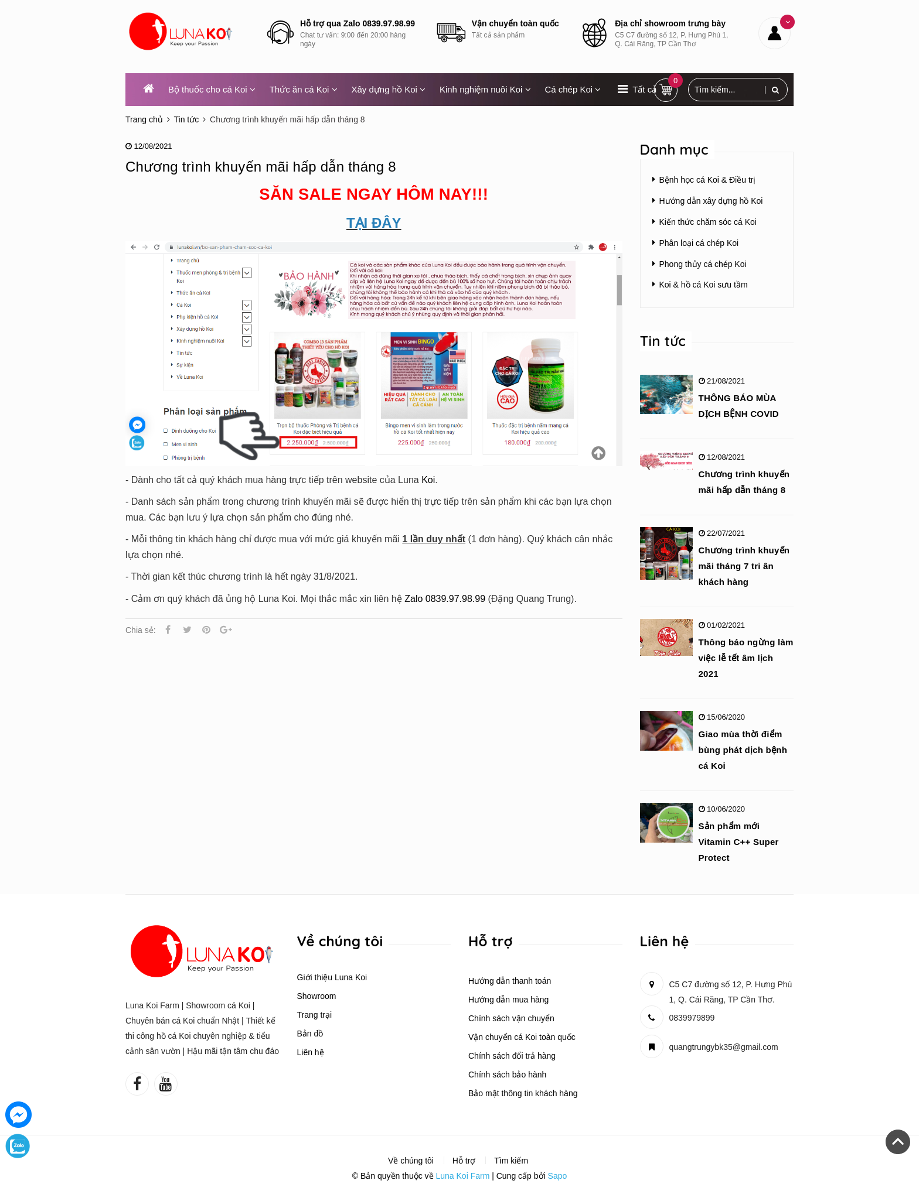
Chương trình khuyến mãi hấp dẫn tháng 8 (260, 166)
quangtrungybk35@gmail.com (723, 1047)
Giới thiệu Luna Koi (332, 977)
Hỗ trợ (464, 1160)
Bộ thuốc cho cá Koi (212, 89)
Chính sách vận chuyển (511, 1018)
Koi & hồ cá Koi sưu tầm (703, 284)
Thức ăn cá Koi (304, 89)
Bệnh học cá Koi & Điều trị (707, 179)
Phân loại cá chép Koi (699, 243)
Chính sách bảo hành (507, 1074)
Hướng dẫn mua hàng (508, 999)
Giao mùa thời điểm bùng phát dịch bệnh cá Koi (743, 750)
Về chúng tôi (411, 1160)
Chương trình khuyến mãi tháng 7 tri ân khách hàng (744, 566)
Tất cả (644, 89)
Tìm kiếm (511, 1160)
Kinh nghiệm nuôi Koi (485, 89)
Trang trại (314, 1014)
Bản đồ (310, 1033)
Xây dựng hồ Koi (388, 89)
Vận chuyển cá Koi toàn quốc (522, 1037)
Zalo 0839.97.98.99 (444, 599)
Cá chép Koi (572, 89)
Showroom (316, 996)
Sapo (557, 1176)
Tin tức (663, 341)
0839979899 (692, 1017)
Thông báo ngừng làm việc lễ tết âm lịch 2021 (746, 658)
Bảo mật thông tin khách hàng (522, 1093)
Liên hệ (310, 1052)
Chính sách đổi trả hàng (512, 1055)
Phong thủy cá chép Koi (703, 264)
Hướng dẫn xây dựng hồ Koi (711, 201)
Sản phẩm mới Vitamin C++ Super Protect (739, 842)
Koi (428, 480)
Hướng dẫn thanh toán (509, 981)
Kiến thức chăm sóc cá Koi (708, 222)
